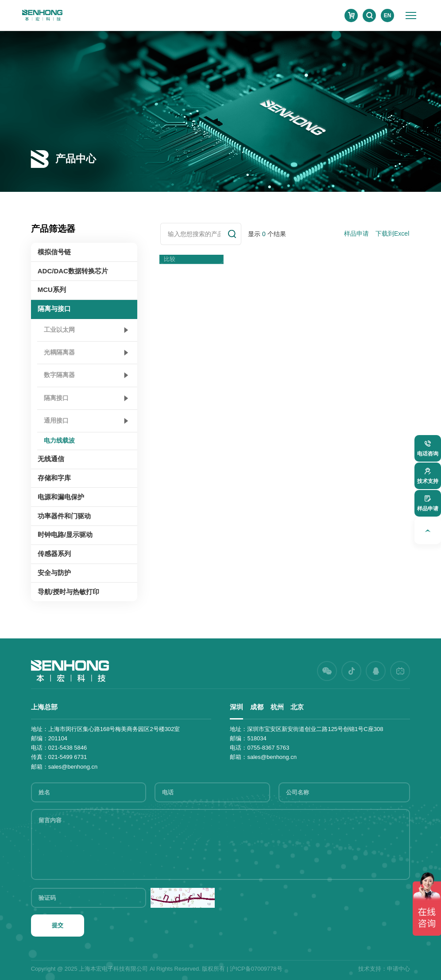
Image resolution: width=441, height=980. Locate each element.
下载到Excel (392, 233)
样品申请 (356, 233)
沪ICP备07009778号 (256, 968)
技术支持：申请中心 (384, 968)
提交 (57, 925)
